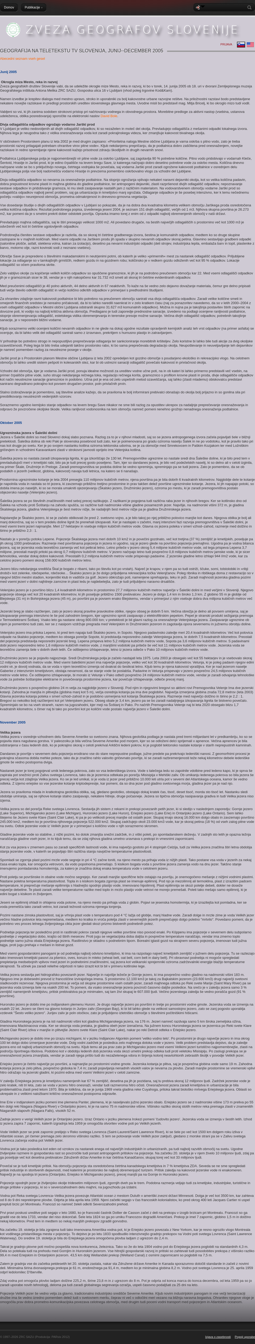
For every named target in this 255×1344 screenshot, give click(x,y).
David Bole (109, 116)
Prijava (226, 44)
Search (250, 7)
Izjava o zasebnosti (218, 1336)
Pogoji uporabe (245, 1336)
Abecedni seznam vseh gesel (22, 59)
